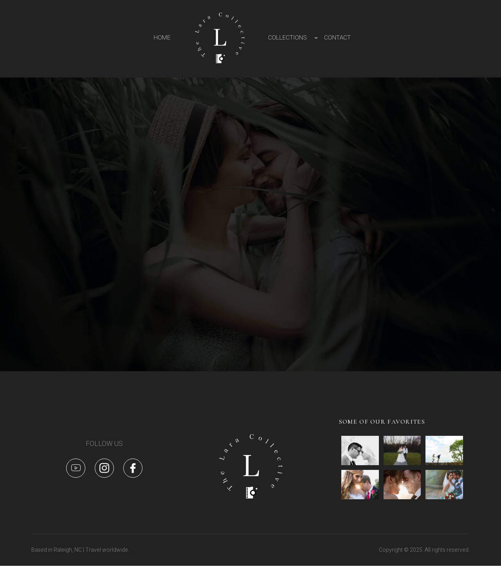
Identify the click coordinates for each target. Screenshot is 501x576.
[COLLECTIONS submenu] (316, 37)
